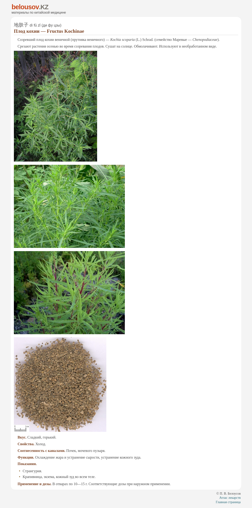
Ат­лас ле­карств (230, 497)
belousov (25, 7)
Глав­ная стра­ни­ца (228, 502)
